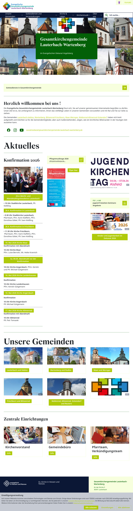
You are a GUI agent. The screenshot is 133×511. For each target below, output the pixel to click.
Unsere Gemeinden (10, 15)
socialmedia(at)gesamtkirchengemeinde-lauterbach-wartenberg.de (54, 130)
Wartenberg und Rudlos (60, 370)
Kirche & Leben (63, 15)
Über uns (95, 15)
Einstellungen (107, 507)
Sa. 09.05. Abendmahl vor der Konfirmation (23, 260)
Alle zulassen (91, 507)
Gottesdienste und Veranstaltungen (34, 15)
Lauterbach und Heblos (17, 370)
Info (9, 453)
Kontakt (128, 2)
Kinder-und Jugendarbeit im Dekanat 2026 (110, 237)
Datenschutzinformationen (83, 503)
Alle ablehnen (124, 507)
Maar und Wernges (102, 370)
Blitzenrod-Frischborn (55, 117)
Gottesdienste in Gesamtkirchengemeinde (23, 88)
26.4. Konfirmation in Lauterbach (20, 210)
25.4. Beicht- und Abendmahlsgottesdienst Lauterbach (23, 197)
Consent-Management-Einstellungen (81, 501)
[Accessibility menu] (119, 2)
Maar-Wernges (71, 117)
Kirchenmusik (82, 15)
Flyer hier (73, 170)
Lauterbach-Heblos (25, 117)
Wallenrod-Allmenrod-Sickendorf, (93, 117)
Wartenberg (40, 117)
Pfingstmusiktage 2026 (59, 159)
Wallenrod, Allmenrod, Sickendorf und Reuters (66, 402)
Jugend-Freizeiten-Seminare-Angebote (104, 204)
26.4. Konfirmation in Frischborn (19, 226)
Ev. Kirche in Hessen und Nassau (48, 483)
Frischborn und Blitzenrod (18, 401)
